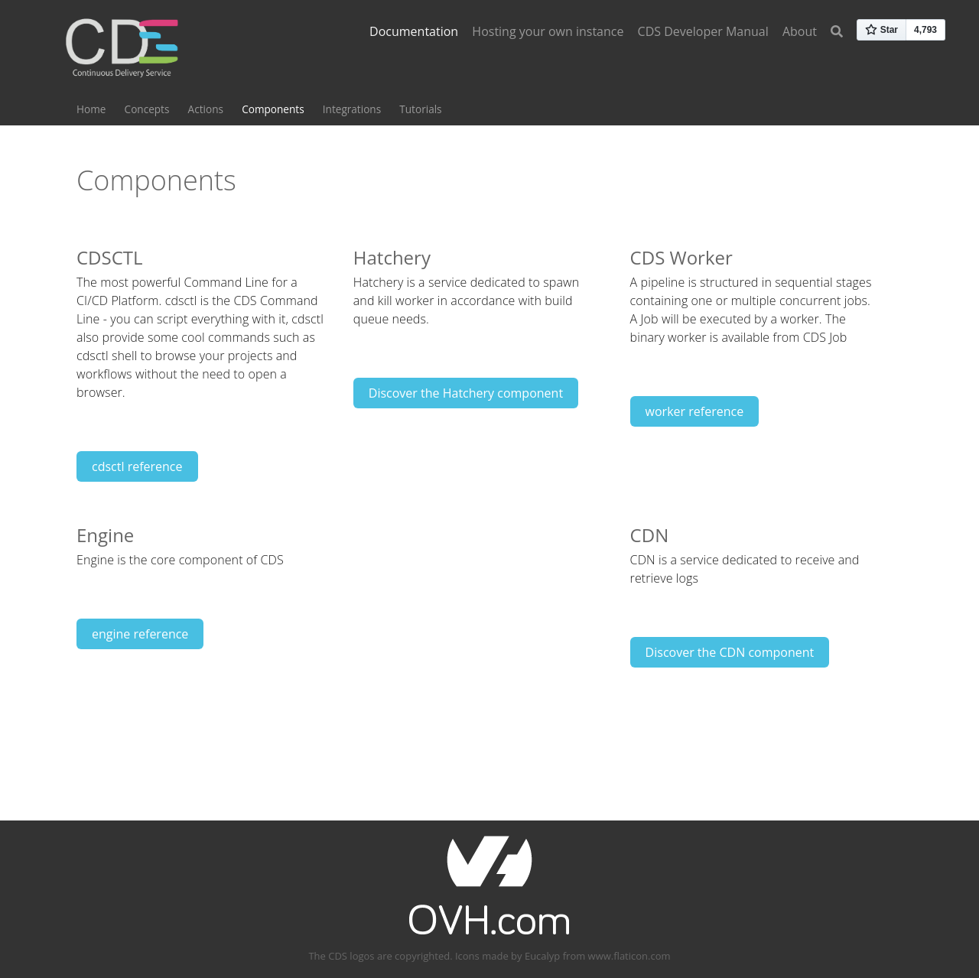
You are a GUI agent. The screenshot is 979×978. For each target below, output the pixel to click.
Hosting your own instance (547, 31)
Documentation (413, 31)
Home (91, 109)
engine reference (140, 633)
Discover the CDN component (730, 652)
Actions (205, 109)
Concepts (147, 109)
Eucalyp (542, 956)
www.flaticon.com (629, 956)
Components (273, 109)
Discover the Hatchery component (466, 393)
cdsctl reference (137, 466)
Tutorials (420, 109)
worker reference (695, 411)
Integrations (352, 109)
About (799, 31)
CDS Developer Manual (703, 31)
